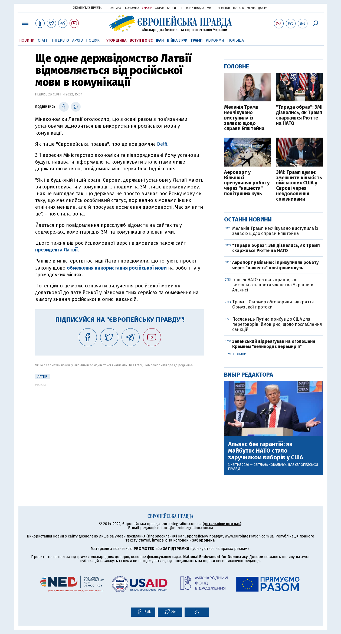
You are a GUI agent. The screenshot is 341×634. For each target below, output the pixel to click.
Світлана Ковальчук (270, 465)
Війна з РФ (177, 40)
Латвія (42, 377)
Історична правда (191, 8)
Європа (147, 8)
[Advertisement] (119, 424)
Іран (160, 40)
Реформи (215, 40)
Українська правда (87, 8)
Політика (114, 8)
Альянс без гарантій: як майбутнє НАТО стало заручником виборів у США (265, 451)
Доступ (263, 8)
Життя (211, 8)
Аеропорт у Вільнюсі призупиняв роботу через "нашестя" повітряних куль (247, 183)
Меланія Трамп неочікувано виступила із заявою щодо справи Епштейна (244, 118)
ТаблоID (238, 8)
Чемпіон (224, 8)
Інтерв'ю (60, 40)
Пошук (93, 40)
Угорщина (116, 40)
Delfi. (162, 144)
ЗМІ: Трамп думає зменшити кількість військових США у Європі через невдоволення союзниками (299, 186)
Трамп (196, 40)
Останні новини (248, 219)
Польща (235, 40)
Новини (27, 40)
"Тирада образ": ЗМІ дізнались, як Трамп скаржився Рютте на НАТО (299, 115)
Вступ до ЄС (141, 40)
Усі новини (237, 354)
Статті (43, 40)
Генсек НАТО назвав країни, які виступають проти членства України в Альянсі (272, 285)
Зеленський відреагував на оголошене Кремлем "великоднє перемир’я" (273, 344)
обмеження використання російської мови (117, 268)
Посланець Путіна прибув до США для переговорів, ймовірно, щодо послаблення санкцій (277, 324)
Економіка (131, 8)
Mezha (251, 8)
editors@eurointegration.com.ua (185, 528)
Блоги (171, 8)
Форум (159, 8)
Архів (77, 40)
